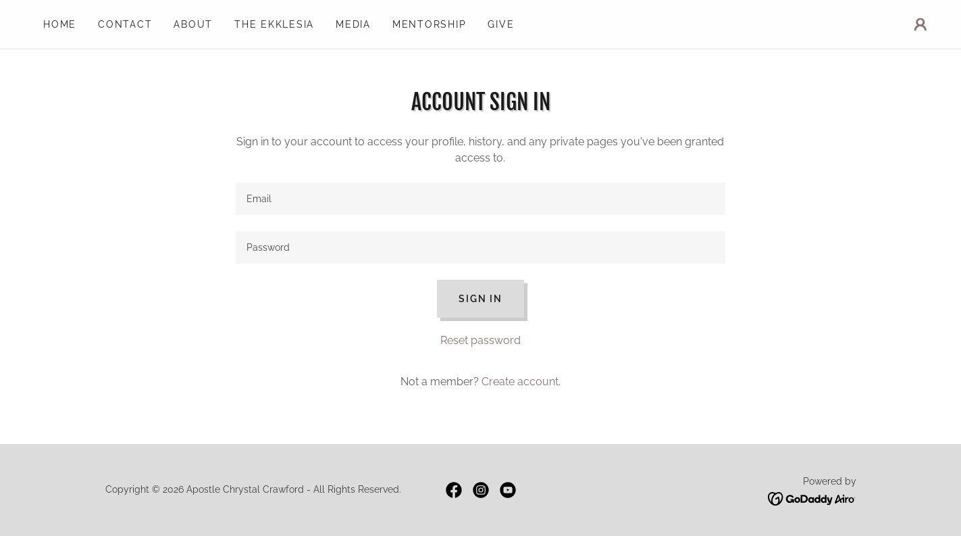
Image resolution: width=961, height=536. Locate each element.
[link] (453, 490)
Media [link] (353, 24)
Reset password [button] (480, 340)
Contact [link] (125, 24)
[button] (920, 24)
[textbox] (480, 198)
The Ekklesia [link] (274, 24)
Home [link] (59, 24)
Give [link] (501, 24)
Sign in (480, 298)
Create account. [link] (521, 381)
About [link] (193, 24)
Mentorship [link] (429, 24)
